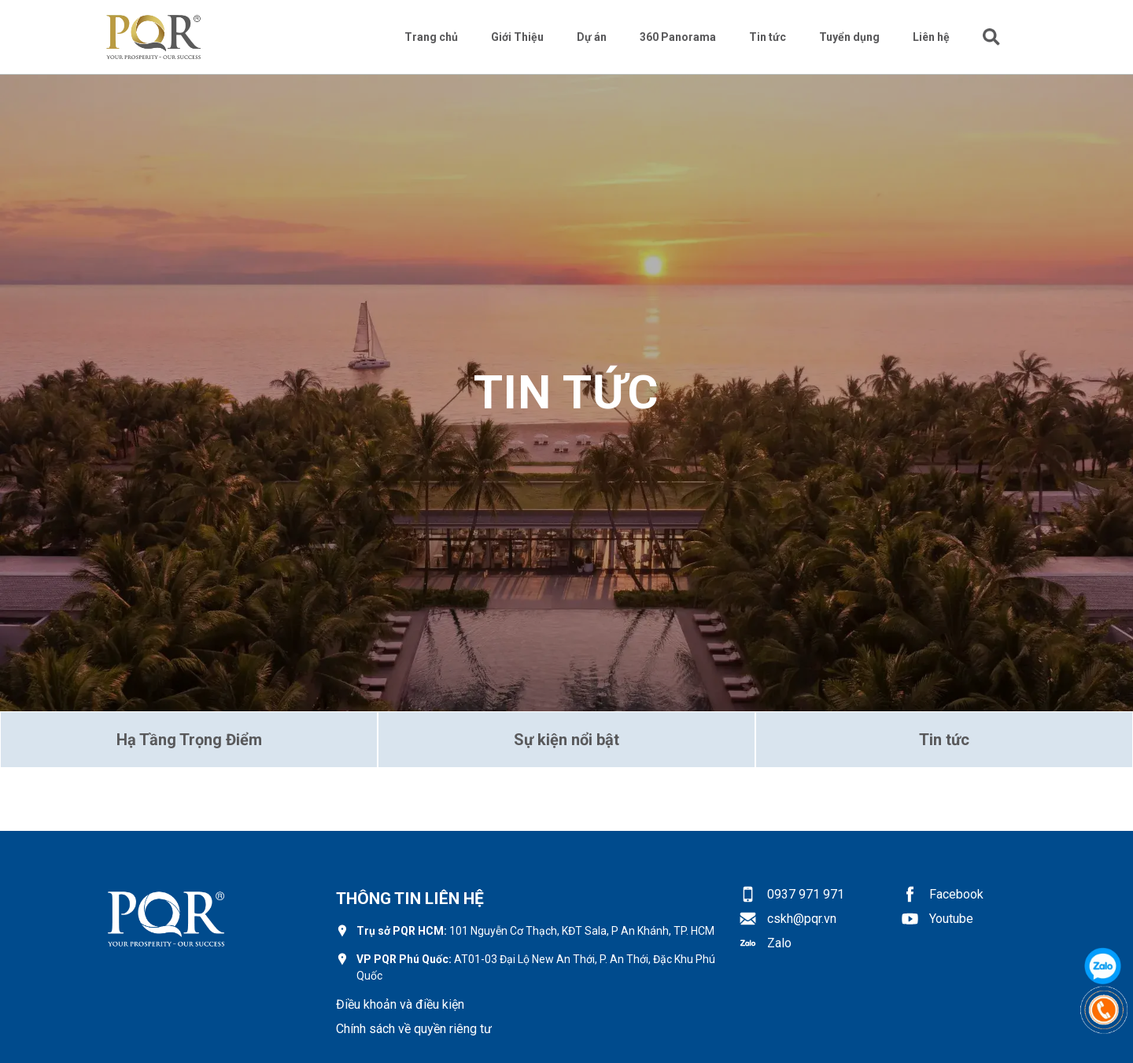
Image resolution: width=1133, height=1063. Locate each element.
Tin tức (944, 739)
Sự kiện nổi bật (566, 739)
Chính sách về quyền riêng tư (414, 1028)
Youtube (951, 918)
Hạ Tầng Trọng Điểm (189, 739)
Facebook (956, 894)
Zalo (779, 943)
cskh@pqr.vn (801, 918)
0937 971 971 (805, 894)
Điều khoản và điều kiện (400, 1004)
